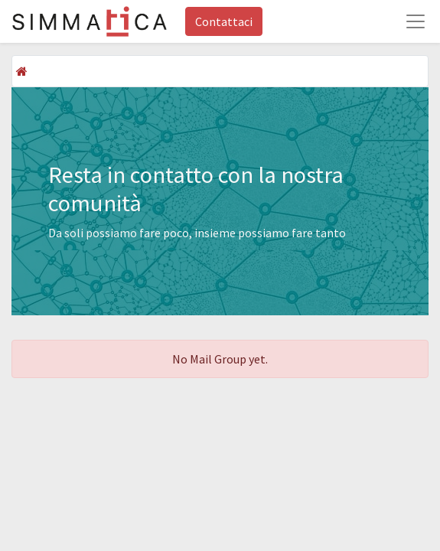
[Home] (22, 71)
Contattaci (224, 21)
